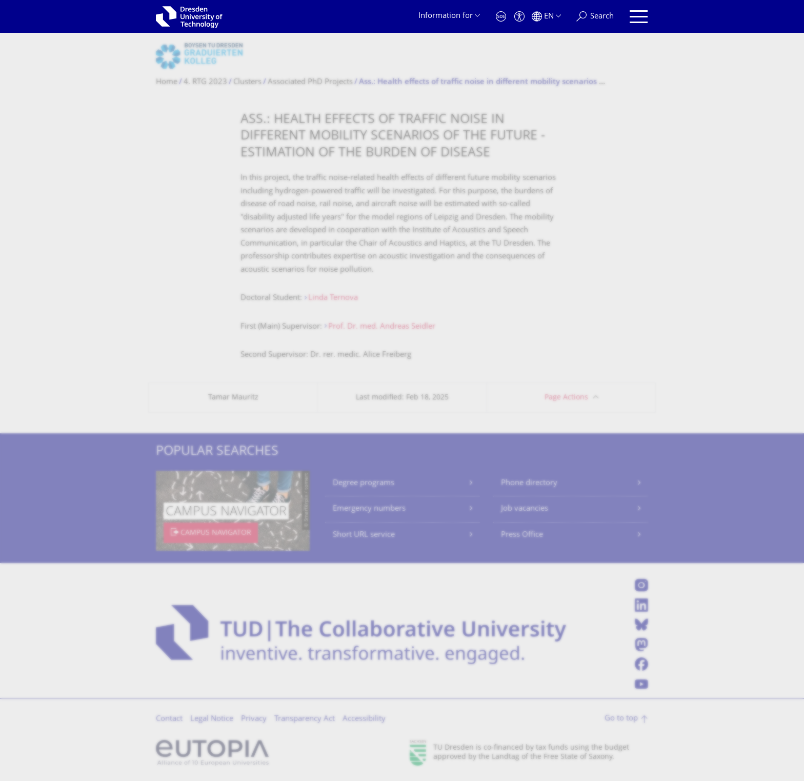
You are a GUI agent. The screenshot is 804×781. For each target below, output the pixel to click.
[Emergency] (501, 17)
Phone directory (529, 483)
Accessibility (364, 719)
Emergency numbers (369, 509)
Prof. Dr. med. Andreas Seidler (381, 327)
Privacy (254, 719)
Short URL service (364, 535)
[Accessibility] (519, 17)
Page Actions (566, 397)
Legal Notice (211, 719)
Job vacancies (524, 509)
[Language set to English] (546, 16)
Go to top (621, 719)
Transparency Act (304, 719)
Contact (169, 719)
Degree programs (363, 483)
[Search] (595, 16)
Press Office (522, 535)
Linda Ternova (333, 298)
